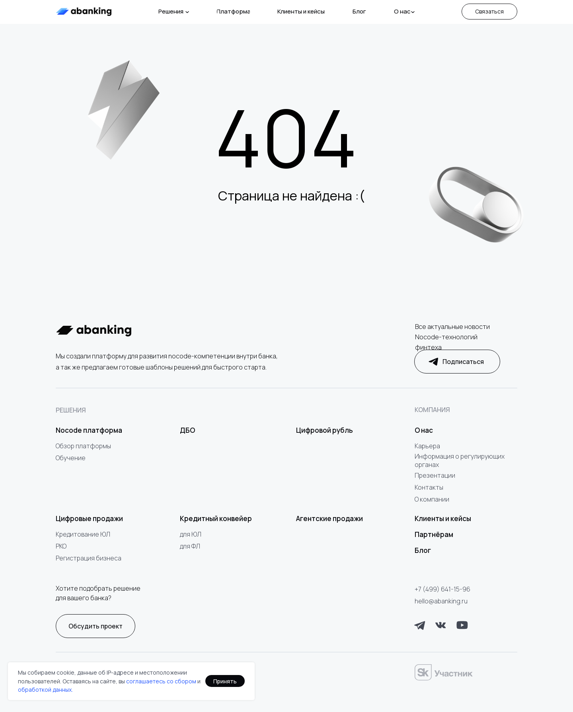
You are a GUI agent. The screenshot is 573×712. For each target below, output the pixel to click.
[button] (489, 11)
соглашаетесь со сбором (161, 681)
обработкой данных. (45, 689)
